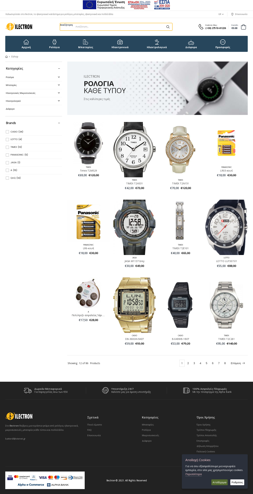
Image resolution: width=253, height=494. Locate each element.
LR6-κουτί (88, 248)
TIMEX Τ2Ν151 (180, 183)
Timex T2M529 (88, 170)
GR (219, 14)
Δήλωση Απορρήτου (208, 446)
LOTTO (16, 139)
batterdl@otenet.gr (15, 438)
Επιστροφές (203, 440)
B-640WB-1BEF (180, 339)
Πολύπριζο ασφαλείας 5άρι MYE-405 (92, 315)
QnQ (16, 178)
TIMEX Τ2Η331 (134, 183)
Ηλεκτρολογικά (33, 101)
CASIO (17, 131)
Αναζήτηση (66, 24)
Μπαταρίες (33, 85)
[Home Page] (6, 56)
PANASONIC (19, 154)
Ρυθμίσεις (237, 482)
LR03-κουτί (226, 170)
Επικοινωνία (239, 14)
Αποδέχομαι (219, 482)
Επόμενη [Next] (238, 363)
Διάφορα (10, 109)
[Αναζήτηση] (168, 26)
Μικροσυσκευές (150, 435)
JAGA (15, 162)
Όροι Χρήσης (203, 424)
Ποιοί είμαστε (94, 424)
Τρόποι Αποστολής (207, 435)
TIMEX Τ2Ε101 (180, 248)
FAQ (89, 429)
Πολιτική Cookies (206, 451)
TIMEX (16, 147)
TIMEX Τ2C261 (226, 339)
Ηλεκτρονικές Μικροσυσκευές (33, 93)
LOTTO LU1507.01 (226, 261)
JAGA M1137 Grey (134, 261)
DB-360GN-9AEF (134, 339)
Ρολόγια (33, 77)
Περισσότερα (193, 474)
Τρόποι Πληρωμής (206, 429)
